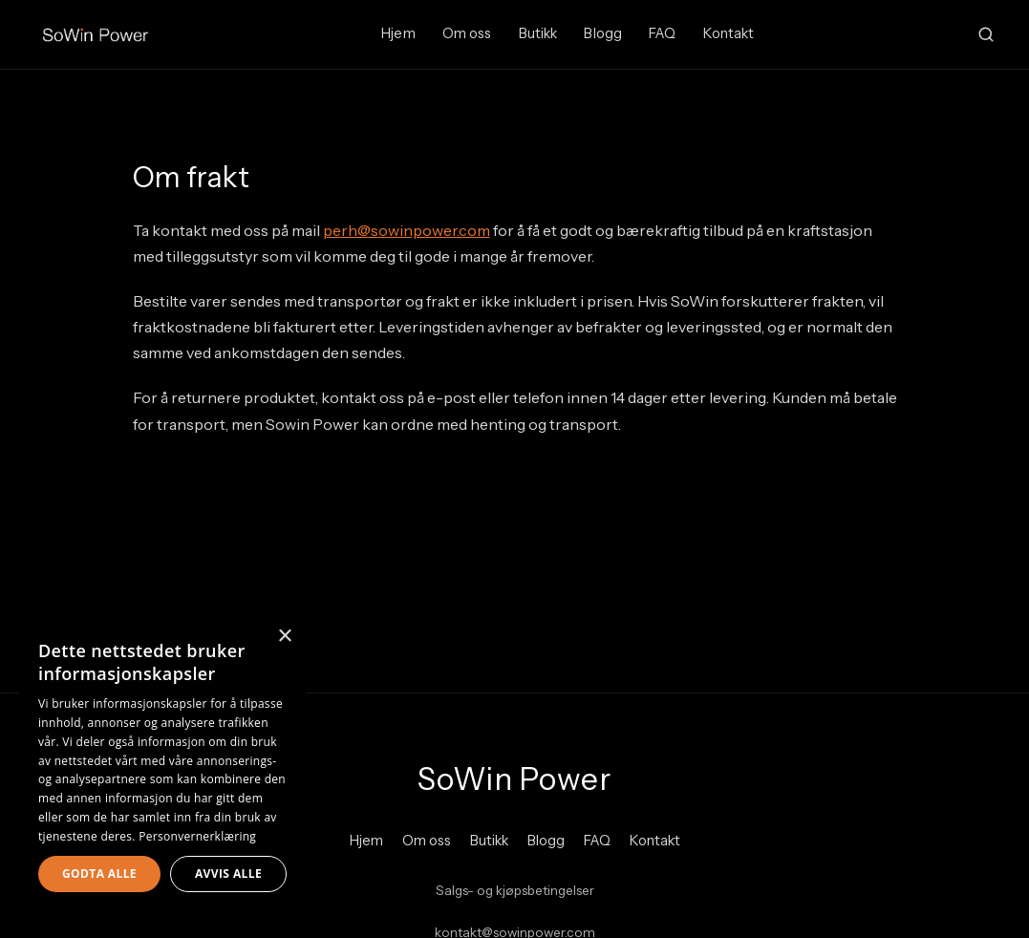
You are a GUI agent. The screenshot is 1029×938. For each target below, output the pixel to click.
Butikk (538, 33)
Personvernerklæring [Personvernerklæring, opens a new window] (197, 836)
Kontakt (729, 33)
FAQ (662, 33)
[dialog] (162, 767)
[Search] (986, 34)
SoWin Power (514, 779)
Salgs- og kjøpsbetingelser (515, 890)
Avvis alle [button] (228, 873)
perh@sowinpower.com (406, 230)
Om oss (467, 33)
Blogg (603, 33)
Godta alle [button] (99, 873)
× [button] (284, 636)
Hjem (398, 33)
